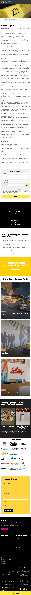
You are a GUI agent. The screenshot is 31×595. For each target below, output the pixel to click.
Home (2, 19)
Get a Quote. (15, 270)
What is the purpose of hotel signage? (10, 244)
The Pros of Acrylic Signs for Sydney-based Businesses (14, 392)
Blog (2, 541)
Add (27, 185)
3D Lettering (18, 540)
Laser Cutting (3, 563)
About (2, 538)
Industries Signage (7, 19)
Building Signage (19, 543)
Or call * (5, 505)
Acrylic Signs (18, 541)
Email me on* (6, 501)
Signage (3, 311)
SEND (15, 196)
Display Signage (19, 547)
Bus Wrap (3, 555)
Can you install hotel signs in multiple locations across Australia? (15, 250)
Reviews (2, 545)
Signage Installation (5, 565)
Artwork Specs (3, 540)
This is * (5, 489)
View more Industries (20, 432)
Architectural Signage (23, 427)
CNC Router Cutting (5, 557)
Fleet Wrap (3, 561)
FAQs (2, 543)
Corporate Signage (20, 545)
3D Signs (18, 538)
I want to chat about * (8, 493)
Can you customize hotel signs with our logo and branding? (14, 247)
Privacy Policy (3, 547)
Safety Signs (8, 426)
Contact (2, 549)
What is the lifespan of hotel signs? (9, 252)
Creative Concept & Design (6, 559)
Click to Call (15, 593)
